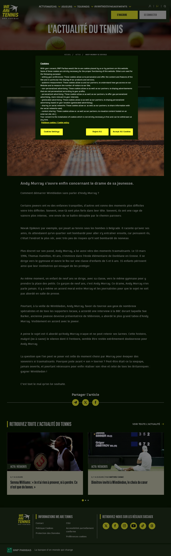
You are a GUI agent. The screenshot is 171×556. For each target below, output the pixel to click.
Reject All (97, 132)
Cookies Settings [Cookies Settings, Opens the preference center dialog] (51, 132)
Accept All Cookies (122, 132)
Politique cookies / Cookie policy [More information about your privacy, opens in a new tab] (55, 123)
